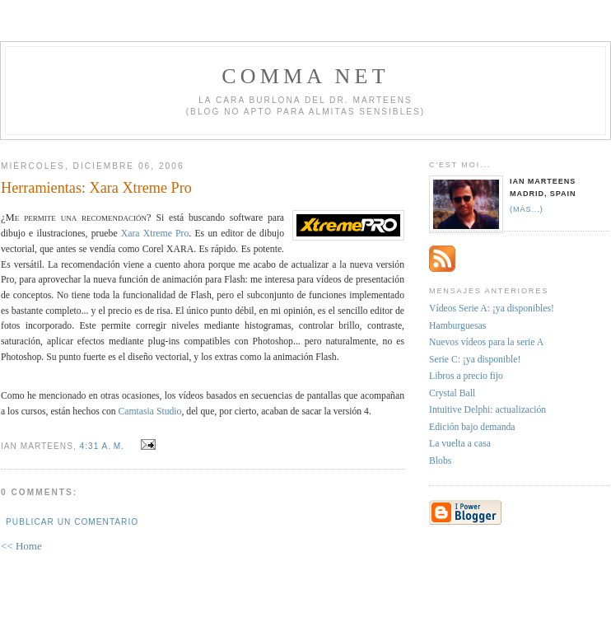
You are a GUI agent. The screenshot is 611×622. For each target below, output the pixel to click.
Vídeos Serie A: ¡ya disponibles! (491, 308)
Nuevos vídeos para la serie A (486, 342)
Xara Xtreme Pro (155, 233)
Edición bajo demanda (472, 427)
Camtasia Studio (150, 411)
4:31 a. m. (102, 446)
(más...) (526, 209)
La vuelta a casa (460, 443)
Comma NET (305, 76)
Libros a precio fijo (466, 376)
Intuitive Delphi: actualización (487, 410)
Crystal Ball (452, 393)
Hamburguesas (457, 325)
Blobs (440, 461)
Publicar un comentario (72, 521)
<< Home (21, 546)
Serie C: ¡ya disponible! (474, 359)
